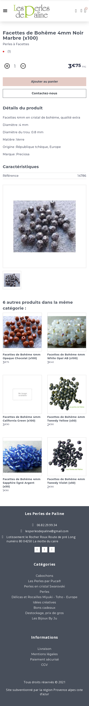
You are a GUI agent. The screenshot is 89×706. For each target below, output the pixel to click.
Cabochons (44, 576)
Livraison (44, 649)
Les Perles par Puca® (44, 581)
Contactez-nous (44, 93)
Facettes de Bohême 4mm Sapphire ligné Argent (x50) (22, 483)
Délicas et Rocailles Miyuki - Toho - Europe (45, 597)
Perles (44, 592)
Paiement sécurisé (44, 659)
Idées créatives (44, 602)
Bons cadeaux (44, 607)
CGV (44, 665)
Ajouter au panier (44, 81)
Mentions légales (44, 654)
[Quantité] (15, 66)
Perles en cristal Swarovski (44, 586)
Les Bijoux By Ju (44, 618)
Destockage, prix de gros (44, 613)
